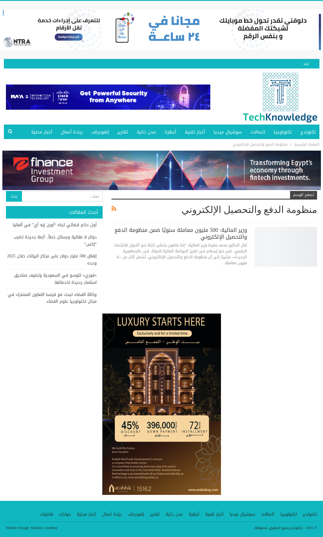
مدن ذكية (146, 132)
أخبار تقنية (195, 132)
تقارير (122, 132)
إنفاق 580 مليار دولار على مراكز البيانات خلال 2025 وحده (52, 259)
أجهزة (170, 132)
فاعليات (46, 514)
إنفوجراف (100, 132)
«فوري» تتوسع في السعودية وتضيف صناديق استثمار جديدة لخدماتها (55, 278)
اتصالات (257, 132)
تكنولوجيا (283, 132)
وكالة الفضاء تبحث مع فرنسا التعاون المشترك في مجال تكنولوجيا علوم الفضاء (52, 298)
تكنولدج (308, 132)
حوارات (65, 514)
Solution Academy (44, 528)
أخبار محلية (41, 132)
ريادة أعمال (72, 132)
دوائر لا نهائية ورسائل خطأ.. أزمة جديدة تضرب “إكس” (55, 240)
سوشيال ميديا (228, 132)
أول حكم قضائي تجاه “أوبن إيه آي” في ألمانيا (55, 225)
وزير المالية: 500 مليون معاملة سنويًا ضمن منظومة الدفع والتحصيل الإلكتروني (180, 233)
